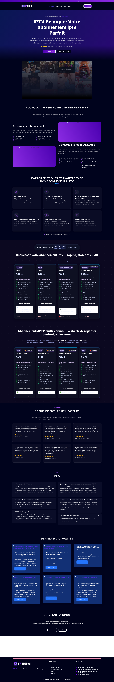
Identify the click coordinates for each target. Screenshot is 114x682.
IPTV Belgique (50, 6)
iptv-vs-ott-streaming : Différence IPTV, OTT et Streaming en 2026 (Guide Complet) (87, 611)
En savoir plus (20, 583)
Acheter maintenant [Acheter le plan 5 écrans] (89, 389)
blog (69, 6)
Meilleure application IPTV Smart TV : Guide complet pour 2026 (57, 568)
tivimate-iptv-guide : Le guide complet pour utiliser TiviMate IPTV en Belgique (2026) (25, 611)
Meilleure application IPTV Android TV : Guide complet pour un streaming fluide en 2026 (25, 568)
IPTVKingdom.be (17, 673)
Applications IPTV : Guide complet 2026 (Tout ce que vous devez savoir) (56, 611)
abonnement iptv (61, 6)
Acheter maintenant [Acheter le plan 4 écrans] (68, 389)
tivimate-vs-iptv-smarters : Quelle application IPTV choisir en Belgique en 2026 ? (87, 548)
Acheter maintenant (25, 304)
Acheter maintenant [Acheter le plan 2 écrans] (25, 389)
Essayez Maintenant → (65, 16)
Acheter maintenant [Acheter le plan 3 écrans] (46, 389)
